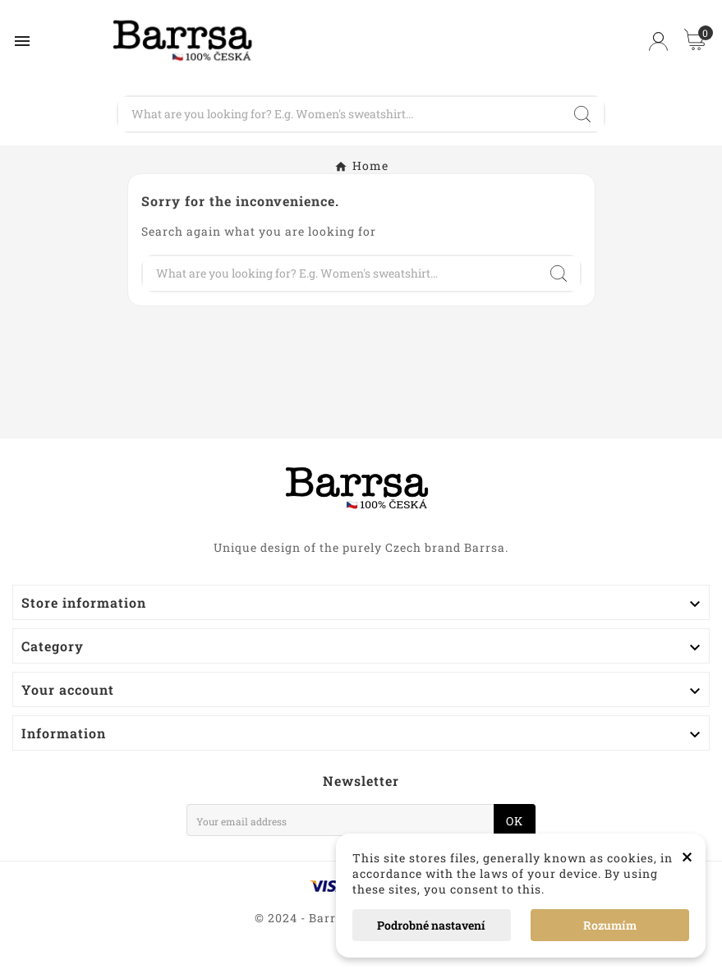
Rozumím (610, 925)
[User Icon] (658, 41)
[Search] (339, 114)
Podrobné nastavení (431, 925)
